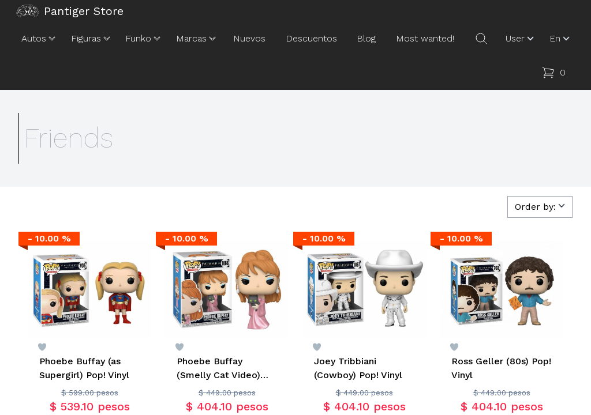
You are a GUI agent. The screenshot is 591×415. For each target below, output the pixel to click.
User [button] (521, 38)
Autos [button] (39, 38)
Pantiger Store (70, 11)
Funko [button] (144, 38)
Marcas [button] (197, 38)
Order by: (541, 206)
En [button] (560, 38)
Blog (366, 38)
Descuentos (311, 38)
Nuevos (249, 38)
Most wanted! (425, 38)
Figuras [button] (92, 38)
